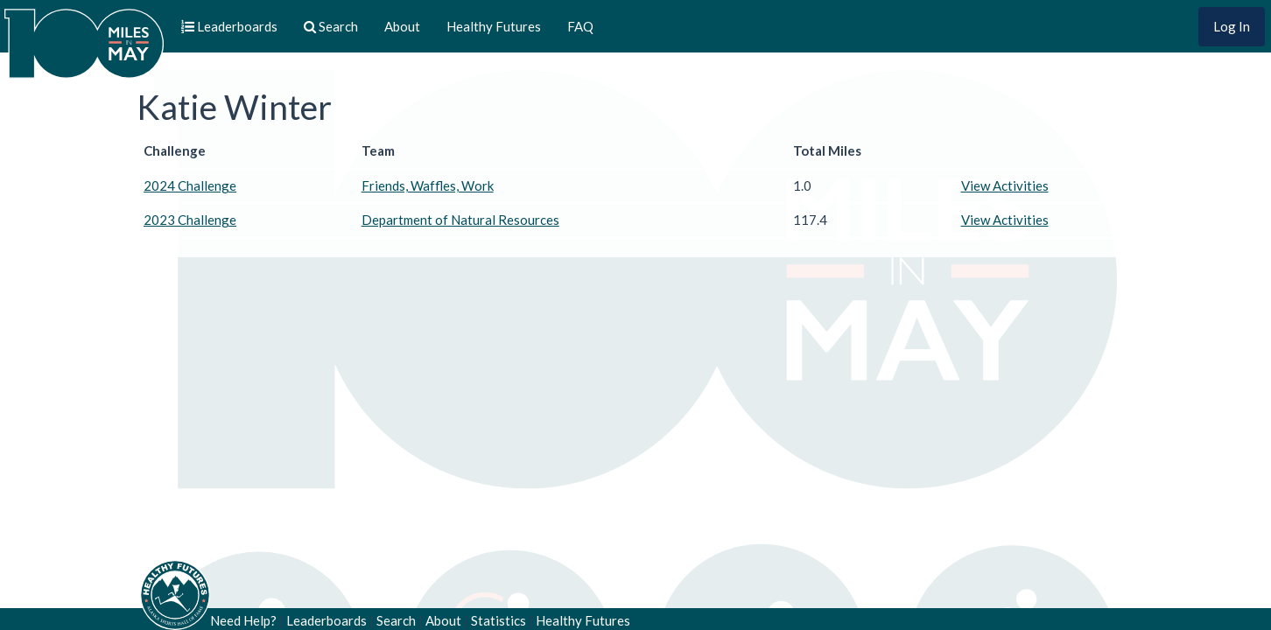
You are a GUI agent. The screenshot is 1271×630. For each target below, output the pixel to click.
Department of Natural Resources (460, 220)
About (402, 26)
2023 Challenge (190, 220)
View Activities (1005, 185)
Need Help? (243, 620)
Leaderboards (326, 620)
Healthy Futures (493, 26)
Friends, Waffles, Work (428, 185)
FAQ (580, 26)
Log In (1231, 26)
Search (396, 620)
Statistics (498, 620)
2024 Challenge (190, 185)
